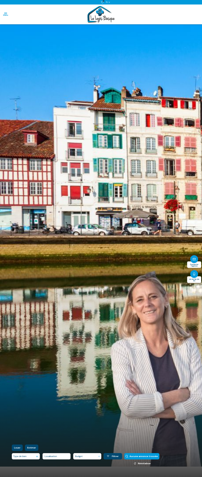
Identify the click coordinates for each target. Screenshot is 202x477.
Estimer (31, 447)
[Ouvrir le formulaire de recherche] (113, 456)
